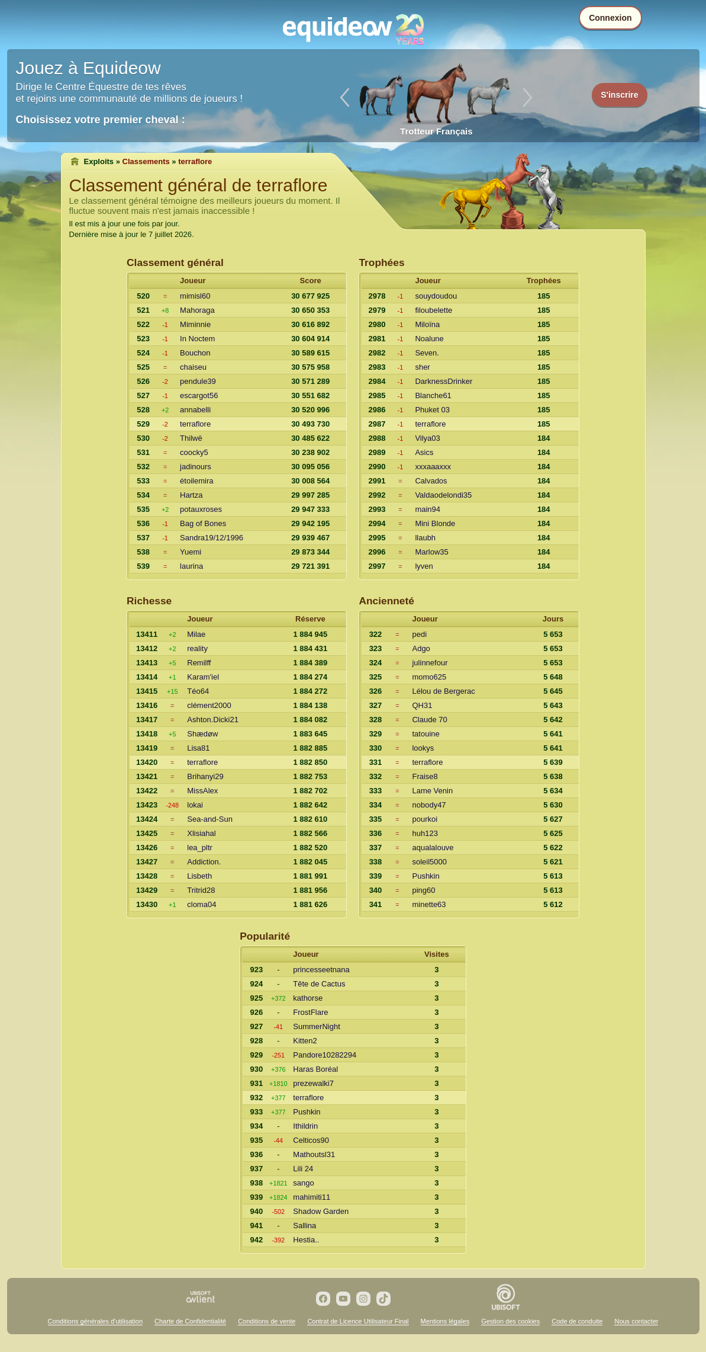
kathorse (308, 998)
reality (197, 648)
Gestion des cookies (510, 1321)
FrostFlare (310, 1012)
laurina (191, 566)
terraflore (195, 423)
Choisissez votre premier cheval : (100, 120)
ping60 (423, 890)
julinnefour (429, 662)
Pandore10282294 (324, 1054)
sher (422, 367)
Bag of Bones (203, 523)
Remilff (199, 662)
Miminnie (195, 324)
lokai (195, 804)
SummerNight (316, 1026)
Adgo (421, 648)
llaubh (425, 537)
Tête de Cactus (319, 983)
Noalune (429, 338)
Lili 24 (303, 1168)
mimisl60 (195, 295)
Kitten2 (305, 1040)
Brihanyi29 (205, 776)
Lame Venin (432, 790)
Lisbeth (199, 876)
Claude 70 (429, 719)
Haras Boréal (315, 1069)
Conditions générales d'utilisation (95, 1321)
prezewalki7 (313, 1083)
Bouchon (195, 352)
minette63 (429, 904)
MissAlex (202, 790)
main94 (427, 509)
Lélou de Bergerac (443, 691)
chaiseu (193, 367)
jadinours (195, 466)
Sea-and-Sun (210, 819)
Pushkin (425, 876)
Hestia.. (306, 1239)
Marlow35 (431, 551)
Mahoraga (197, 310)
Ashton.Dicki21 (212, 719)
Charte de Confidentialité (190, 1321)
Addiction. (204, 861)
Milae (196, 634)
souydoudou (436, 295)
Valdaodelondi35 (443, 495)
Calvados (431, 480)
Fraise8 (424, 776)
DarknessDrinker (443, 381)
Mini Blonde (435, 523)
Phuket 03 (432, 409)
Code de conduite (577, 1321)
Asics (424, 452)
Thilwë (191, 438)
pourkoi (424, 819)
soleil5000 (429, 861)
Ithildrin (305, 1126)
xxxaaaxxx (433, 466)
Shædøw (202, 733)
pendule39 (198, 381)
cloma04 (201, 904)
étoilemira (196, 480)
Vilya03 (427, 438)
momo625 (429, 676)
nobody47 (429, 804)
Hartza (191, 495)
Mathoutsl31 (314, 1154)
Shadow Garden (321, 1211)
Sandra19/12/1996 (211, 537)
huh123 (424, 833)
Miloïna (427, 324)
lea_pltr (199, 847)
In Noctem (197, 338)
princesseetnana (321, 969)
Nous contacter (636, 1321)
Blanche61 (433, 395)
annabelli (195, 409)
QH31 (422, 705)
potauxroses (201, 509)
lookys (423, 748)
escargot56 (199, 395)
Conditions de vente (266, 1321)
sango (303, 1182)
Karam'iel (203, 676)
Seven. (427, 352)
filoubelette (433, 310)
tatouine (425, 733)
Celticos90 (311, 1140)
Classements (146, 161)
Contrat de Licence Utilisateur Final (357, 1321)
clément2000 (209, 705)
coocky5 (194, 452)
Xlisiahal (201, 833)
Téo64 (198, 691)
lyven (424, 566)
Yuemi (190, 551)
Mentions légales (445, 1321)
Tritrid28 (201, 890)
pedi (419, 634)
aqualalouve (432, 847)
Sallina (304, 1225)
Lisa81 (198, 748)
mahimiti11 (311, 1197)
